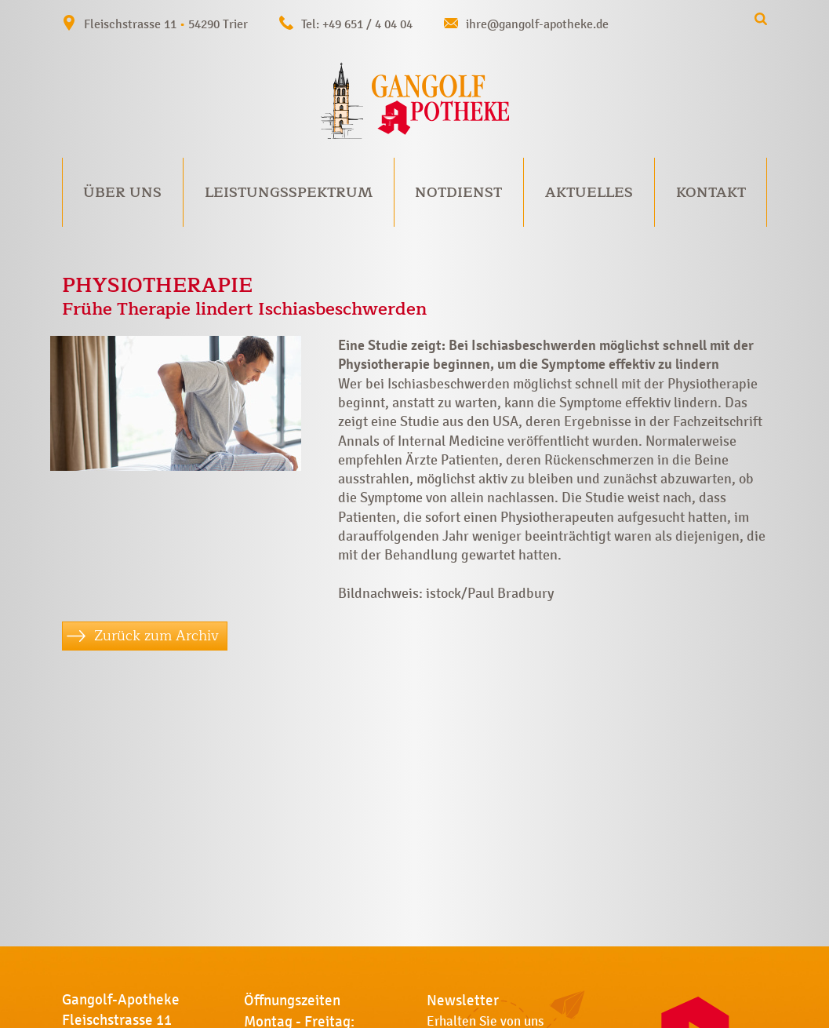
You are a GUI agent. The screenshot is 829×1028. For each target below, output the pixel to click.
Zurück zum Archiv (156, 635)
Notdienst (458, 192)
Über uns (122, 192)
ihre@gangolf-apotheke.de (537, 23)
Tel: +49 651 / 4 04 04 (357, 23)
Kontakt (711, 192)
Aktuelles (589, 192)
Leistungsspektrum (289, 192)
